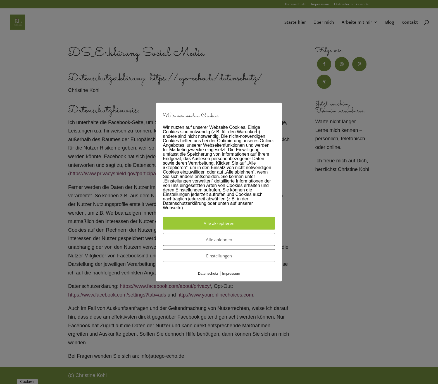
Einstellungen (219, 256)
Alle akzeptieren (219, 223)
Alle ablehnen (219, 239)
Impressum (231, 273)
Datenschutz (208, 273)
